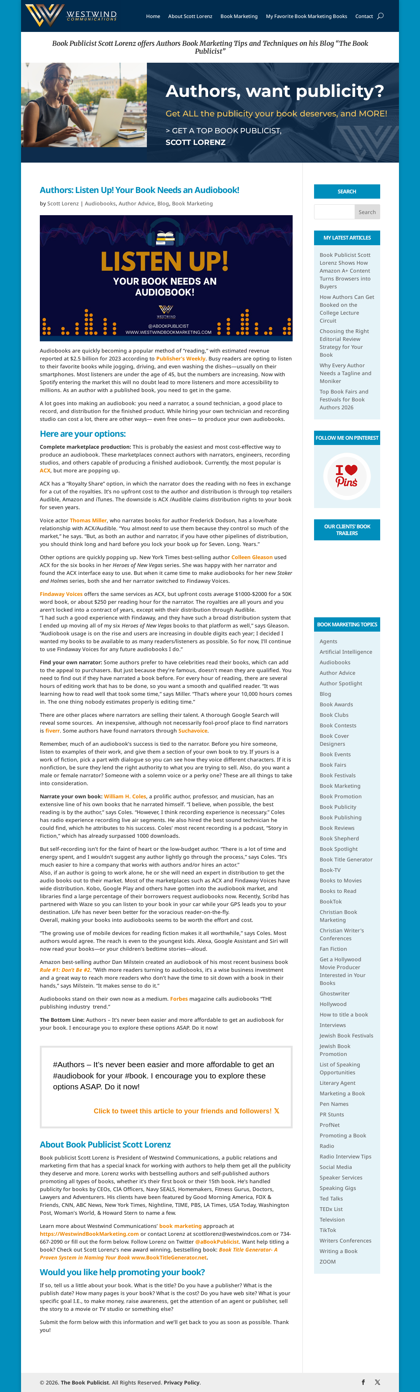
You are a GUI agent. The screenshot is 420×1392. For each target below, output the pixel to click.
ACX (45, 470)
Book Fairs (333, 764)
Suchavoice (192, 730)
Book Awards (336, 704)
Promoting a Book (343, 1135)
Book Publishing (341, 817)
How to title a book (344, 1014)
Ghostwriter (335, 993)
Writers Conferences (346, 1240)
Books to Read (338, 890)
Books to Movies (341, 880)
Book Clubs (334, 714)
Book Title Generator (346, 859)
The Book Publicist (85, 1382)
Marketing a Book (342, 1093)
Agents (328, 641)
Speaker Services (341, 1177)
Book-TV (330, 869)
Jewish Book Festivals (346, 1035)
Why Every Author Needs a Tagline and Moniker (346, 373)
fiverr (52, 730)
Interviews (333, 1025)
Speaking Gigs (338, 1187)
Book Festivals (338, 775)
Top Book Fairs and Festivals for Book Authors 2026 (344, 399)
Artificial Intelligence (346, 651)
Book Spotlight (339, 848)
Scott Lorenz (63, 203)
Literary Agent (337, 1082)
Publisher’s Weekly (180, 358)
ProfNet (330, 1124)
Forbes (179, 998)
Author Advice (136, 203)
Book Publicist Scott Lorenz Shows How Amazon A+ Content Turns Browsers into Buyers (345, 270)
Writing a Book (339, 1251)
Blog (163, 203)
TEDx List (331, 1209)
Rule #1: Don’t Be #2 (65, 969)
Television (332, 1219)
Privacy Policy (181, 1382)
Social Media (336, 1166)
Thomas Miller (88, 520)
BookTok (331, 901)
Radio (327, 1145)
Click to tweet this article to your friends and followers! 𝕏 (186, 1111)
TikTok (328, 1230)
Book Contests (338, 725)
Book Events (335, 754)
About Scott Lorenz (190, 16)
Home (153, 16)
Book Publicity (338, 806)
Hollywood (333, 1003)
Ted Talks (331, 1198)
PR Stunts (332, 1114)
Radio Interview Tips (346, 1156)
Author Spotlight (341, 683)
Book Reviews (337, 827)
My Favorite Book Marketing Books (306, 16)
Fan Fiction (333, 948)
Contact (364, 16)
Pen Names (334, 1103)
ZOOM (328, 1261)
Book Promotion (341, 796)
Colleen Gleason (252, 557)
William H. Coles (125, 796)
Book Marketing (239, 16)
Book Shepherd (339, 838)
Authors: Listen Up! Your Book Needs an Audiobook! (139, 190)
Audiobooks (100, 203)
